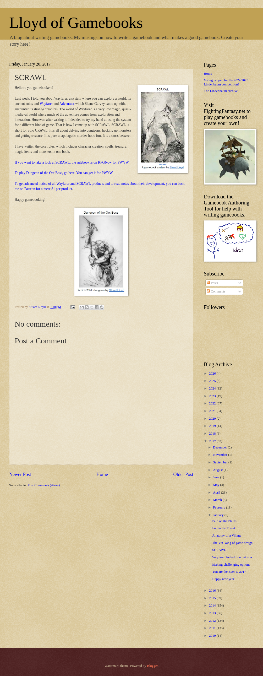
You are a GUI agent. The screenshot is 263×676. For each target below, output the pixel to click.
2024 (213, 388)
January (218, 515)
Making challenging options (231, 564)
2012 (213, 621)
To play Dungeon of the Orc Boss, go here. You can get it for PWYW (64, 173)
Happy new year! (223, 579)
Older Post (183, 474)
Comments (216, 291)
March (218, 500)
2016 (213, 590)
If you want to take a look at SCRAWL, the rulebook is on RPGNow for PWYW (72, 162)
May (216, 485)
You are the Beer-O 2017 (229, 572)
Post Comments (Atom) (44, 485)
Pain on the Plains (224, 521)
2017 (213, 441)
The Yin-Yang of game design (232, 543)
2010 (213, 635)
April (217, 492)
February (219, 507)
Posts (212, 283)
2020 (213, 418)
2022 (213, 403)
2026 (213, 373)
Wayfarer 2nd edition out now (232, 557)
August (218, 470)
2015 (213, 598)
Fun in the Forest (223, 528)
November (220, 455)
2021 (213, 411)
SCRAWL (219, 550)
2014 (213, 605)
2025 (213, 381)
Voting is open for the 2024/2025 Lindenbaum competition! (226, 82)
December (220, 447)
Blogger (152, 666)
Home (102, 474)
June (216, 477)
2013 (213, 613)
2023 (213, 396)
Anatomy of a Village (226, 535)
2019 (213, 426)
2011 (213, 628)
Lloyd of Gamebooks (76, 22)
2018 (213, 433)
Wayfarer (46, 104)
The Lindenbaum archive (221, 91)
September (220, 462)
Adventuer (66, 104)
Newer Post (20, 474)
